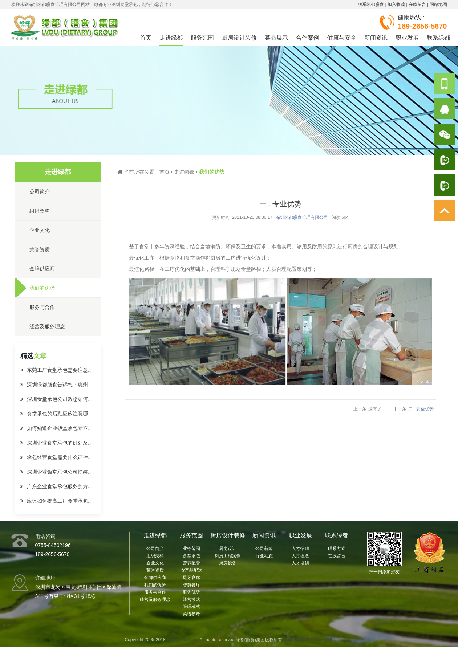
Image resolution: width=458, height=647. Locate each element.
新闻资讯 (376, 38)
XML (328, 639)
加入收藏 (396, 4)
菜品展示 (276, 38)
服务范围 (202, 38)
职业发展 (407, 38)
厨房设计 (227, 548)
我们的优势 (155, 584)
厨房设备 (227, 563)
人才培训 (300, 563)
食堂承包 (191, 555)
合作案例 (307, 38)
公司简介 (155, 548)
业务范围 (191, 548)
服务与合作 (155, 592)
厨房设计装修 (239, 38)
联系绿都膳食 (371, 4)
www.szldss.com (183, 639)
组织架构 (155, 555)
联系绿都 (438, 38)
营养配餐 (191, 563)
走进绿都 (171, 38)
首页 (145, 38)
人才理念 (300, 555)
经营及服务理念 (155, 599)
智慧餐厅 (191, 584)
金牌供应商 (155, 577)
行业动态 (264, 555)
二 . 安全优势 (421, 408)
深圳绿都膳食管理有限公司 (302, 217)
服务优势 (191, 592)
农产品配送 (191, 570)
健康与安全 (341, 38)
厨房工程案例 (228, 555)
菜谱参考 (191, 613)
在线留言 (417, 4)
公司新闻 (264, 548)
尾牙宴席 (191, 577)
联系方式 (336, 548)
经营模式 (191, 599)
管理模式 (191, 606)
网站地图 (438, 4)
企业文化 (155, 563)
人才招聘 (300, 548)
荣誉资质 (155, 570)
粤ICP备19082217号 (303, 639)
